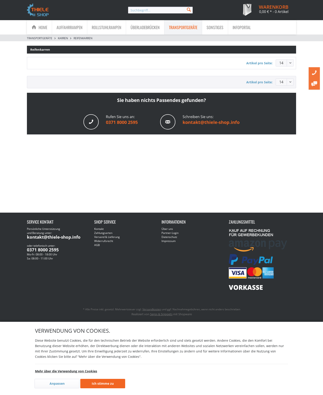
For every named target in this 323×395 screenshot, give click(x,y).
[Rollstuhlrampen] (106, 27)
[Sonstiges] (215, 27)
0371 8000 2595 (122, 122)
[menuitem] (160, 10)
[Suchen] (189, 9)
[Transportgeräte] (183, 27)
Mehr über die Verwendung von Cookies (66, 371)
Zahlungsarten (103, 233)
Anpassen (57, 383)
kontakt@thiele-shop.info (211, 122)
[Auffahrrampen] (69, 27)
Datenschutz (169, 237)
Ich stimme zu (103, 383)
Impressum (169, 241)
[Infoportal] (241, 27)
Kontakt (99, 229)
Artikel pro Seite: (259, 63)
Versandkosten (151, 309)
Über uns (167, 229)
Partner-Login (170, 233)
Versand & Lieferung (107, 237)
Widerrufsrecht (103, 241)
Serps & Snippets (161, 314)
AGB (97, 245)
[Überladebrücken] (145, 27)
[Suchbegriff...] (160, 10)
